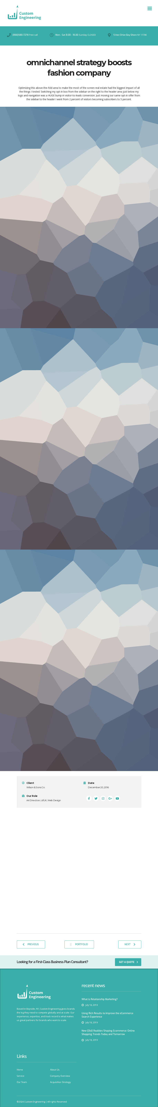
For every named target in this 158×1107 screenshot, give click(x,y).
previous (31, 944)
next (129, 944)
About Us (55, 1069)
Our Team (22, 1082)
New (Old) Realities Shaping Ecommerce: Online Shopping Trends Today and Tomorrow (108, 1032)
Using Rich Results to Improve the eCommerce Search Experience (107, 1015)
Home (20, 1069)
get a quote (128, 962)
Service (20, 1076)
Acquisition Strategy (60, 1082)
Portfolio (79, 944)
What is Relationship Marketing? (100, 999)
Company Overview (60, 1076)
